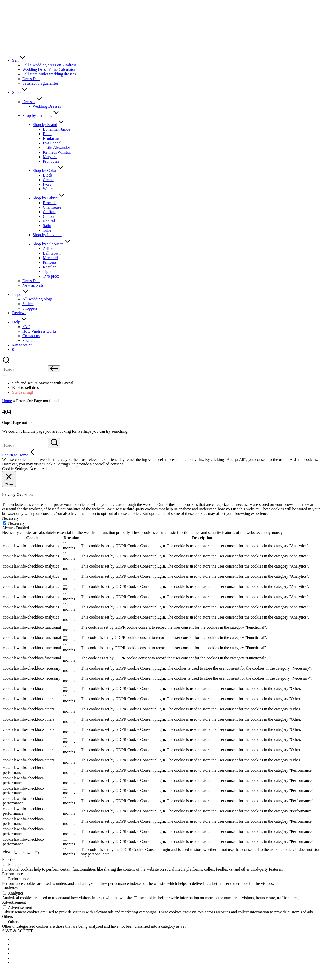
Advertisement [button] (14, 902)
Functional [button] (10, 859)
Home (7, 401)
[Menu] (4, 375)
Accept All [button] (38, 469)
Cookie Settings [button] (15, 469)
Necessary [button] (10, 518)
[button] (54, 368)
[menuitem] (25, 939)
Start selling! (22, 392)
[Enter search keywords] (24, 445)
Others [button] (7, 916)
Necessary (16, 523)
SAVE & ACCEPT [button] (17, 931)
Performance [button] (12, 874)
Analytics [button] (10, 888)
